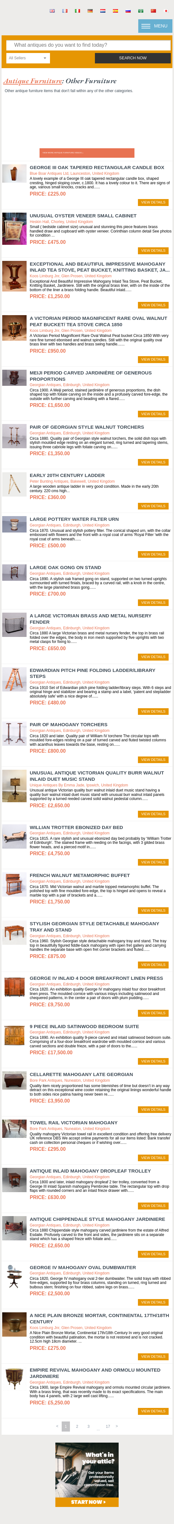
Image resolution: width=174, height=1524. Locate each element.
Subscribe (129, 1508)
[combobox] (28, 58)
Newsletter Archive (44, 1517)
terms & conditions (44, 1492)
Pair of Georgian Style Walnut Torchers (87, 427)
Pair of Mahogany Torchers (69, 724)
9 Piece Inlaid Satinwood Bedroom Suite (84, 1026)
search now (133, 58)
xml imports (129, 1500)
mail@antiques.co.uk (109, 1483)
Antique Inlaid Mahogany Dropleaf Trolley (90, 1171)
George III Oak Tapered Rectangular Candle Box (97, 167)
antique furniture (32, 80)
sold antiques (44, 1508)
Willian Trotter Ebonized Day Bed (76, 827)
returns (44, 1500)
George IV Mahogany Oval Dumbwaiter (83, 1267)
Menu (160, 25)
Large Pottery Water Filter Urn (74, 519)
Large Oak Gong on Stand (65, 567)
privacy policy (129, 1492)
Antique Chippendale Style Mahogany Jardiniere (97, 1219)
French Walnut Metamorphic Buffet (80, 875)
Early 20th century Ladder (67, 475)
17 (108, 1426)
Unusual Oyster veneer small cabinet (83, 215)
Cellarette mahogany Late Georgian (81, 1074)
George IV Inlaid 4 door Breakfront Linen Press (96, 978)
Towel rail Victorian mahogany (74, 1122)
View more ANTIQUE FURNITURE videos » (63, 153)
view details (153, 202)
